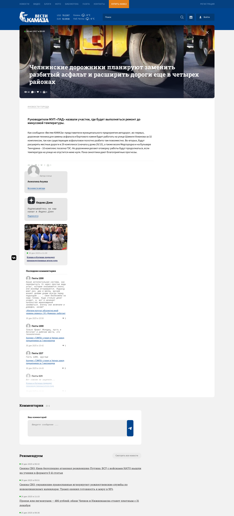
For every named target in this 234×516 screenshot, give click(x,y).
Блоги (47, 4)
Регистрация (207, 4)
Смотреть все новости (127, 377)
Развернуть (117, 494)
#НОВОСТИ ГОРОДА (38, 107)
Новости (24, 4)
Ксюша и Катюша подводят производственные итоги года (184, 181)
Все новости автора (178, 110)
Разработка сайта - (202, 507)
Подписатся (175, 138)
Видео (36, 4)
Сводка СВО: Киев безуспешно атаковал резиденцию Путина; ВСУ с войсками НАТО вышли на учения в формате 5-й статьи (80, 393)
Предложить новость (182, 388)
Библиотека (71, 4)
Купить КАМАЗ (119, 4)
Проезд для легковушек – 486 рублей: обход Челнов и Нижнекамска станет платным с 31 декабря (79, 425)
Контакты (99, 4)
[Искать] (182, 17)
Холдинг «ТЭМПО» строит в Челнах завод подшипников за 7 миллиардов (187, 261)
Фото (58, 4)
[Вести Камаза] (34, 17)
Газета (86, 4)
